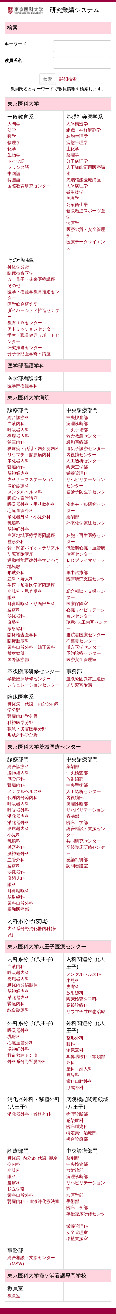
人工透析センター (83, 460)
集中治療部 (77, 572)
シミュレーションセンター (33, 684)
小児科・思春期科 (24, 591)
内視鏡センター (81, 454)
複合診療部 (77, 1138)
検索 (47, 79)
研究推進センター (24, 347)
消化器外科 (18, 822)
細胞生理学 (77, 136)
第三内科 (16, 442)
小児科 (13, 834)
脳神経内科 (18, 473)
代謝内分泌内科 (22, 797)
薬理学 (72, 154)
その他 (13, 285)
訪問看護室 (77, 865)
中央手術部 (77, 429)
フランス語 (18, 167)
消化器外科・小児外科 (29, 516)
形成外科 (16, 572)
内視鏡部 (75, 797)
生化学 (72, 148)
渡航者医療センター (85, 634)
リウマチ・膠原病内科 (29, 454)
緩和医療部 (77, 442)
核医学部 (16, 1188)
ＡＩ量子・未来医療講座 (31, 279)
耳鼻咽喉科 (18, 890)
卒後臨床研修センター (29, 678)
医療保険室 (77, 603)
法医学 (72, 223)
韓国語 (13, 179)
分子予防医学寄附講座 (29, 353)
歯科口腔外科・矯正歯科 (31, 647)
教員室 (13, 1295)
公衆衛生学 (77, 204)
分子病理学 (77, 161)
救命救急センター (83, 436)
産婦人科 (16, 878)
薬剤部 (72, 516)
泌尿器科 (16, 616)
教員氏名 (13, 60)
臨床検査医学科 (22, 634)
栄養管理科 (77, 473)
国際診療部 (18, 659)
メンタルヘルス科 (24, 491)
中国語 (13, 173)
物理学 (13, 142)
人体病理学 (77, 185)
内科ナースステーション (31, 479)
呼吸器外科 (18, 810)
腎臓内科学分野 (22, 716)
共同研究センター (83, 841)
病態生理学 (77, 142)
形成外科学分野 (22, 734)
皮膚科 (13, 609)
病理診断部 (77, 423)
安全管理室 (77, 1232)
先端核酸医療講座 (83, 179)
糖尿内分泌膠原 (22, 985)
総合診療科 (18, 417)
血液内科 (16, 423)
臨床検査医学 (20, 273)
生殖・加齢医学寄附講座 (31, 585)
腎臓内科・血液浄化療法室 (33, 1201)
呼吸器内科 (18, 429)
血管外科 (16, 859)
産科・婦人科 (20, 578)
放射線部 (16, 653)
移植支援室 (77, 1238)
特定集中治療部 (81, 1132)
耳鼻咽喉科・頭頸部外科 (31, 603)
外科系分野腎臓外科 (26, 1061)
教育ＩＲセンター (24, 322)
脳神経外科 (18, 529)
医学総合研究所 (22, 304)
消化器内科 (18, 460)
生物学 (13, 154)
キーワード (15, 44)
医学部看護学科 (22, 385)
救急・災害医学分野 (26, 728)
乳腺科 (13, 522)
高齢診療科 (18, 485)
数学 (11, 136)
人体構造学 (77, 123)
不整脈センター (81, 640)
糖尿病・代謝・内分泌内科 (33, 448)
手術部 (72, 1201)
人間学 (13, 123)
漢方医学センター (83, 647)
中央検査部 (77, 417)
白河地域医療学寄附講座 (31, 535)
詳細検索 (68, 78)
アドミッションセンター (31, 328)
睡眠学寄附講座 (22, 498)
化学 (11, 148)
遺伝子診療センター (85, 448)
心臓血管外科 (20, 510)
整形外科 (16, 541)
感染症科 (16, 778)
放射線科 (16, 628)
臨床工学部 (77, 467)
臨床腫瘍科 (18, 640)
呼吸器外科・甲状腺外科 (31, 504)
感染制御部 (77, 859)
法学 (11, 130)
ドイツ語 (16, 161)
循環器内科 (18, 436)
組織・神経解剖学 (83, 130)
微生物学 (75, 192)
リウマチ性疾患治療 (85, 1011)
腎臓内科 (16, 467)
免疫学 (72, 198)
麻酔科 (13, 622)
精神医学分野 (20, 722)
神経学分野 (18, 266)
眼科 (11, 597)
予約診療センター (83, 653)
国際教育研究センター (29, 185)
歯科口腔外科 (20, 903)
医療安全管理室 (81, 659)
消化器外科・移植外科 (29, 1114)
